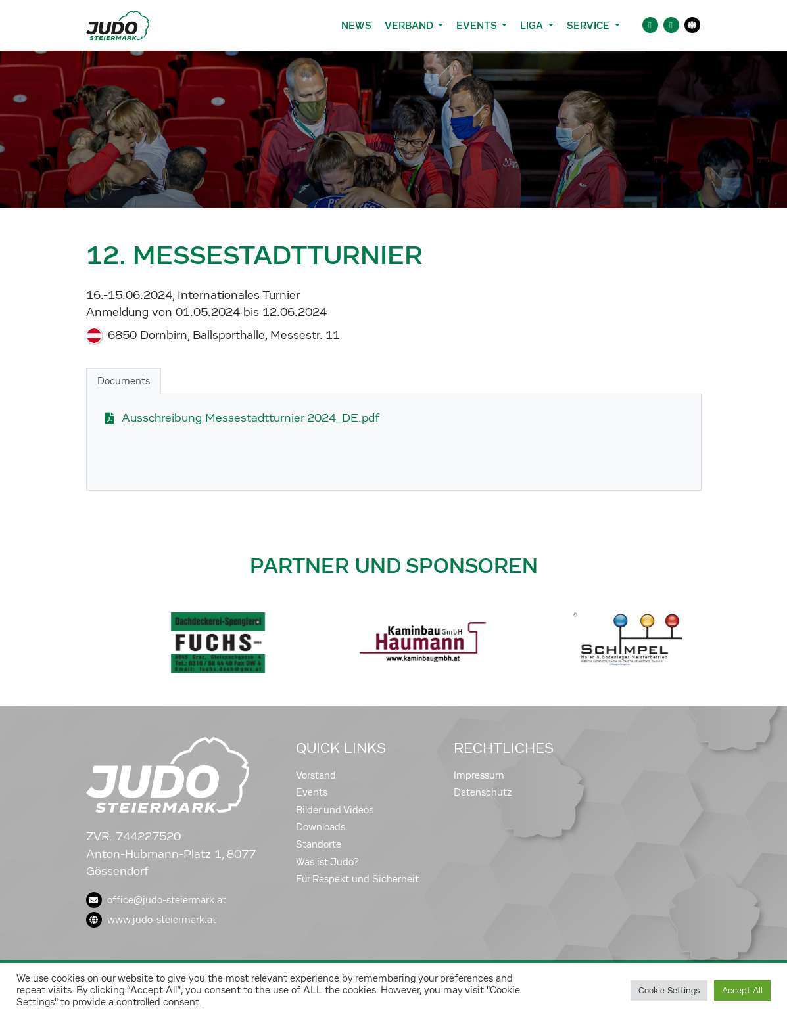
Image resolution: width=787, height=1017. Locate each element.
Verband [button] (410, 25)
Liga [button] (533, 25)
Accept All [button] (742, 990)
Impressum (479, 775)
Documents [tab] (123, 381)
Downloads (320, 827)
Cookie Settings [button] (669, 990)
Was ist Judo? (327, 862)
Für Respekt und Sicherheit (357, 879)
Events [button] (477, 25)
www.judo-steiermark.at (151, 920)
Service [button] (589, 25)
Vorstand (316, 775)
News (356, 25)
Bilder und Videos (334, 810)
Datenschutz (483, 792)
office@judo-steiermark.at (156, 900)
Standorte (318, 844)
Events (311, 792)
